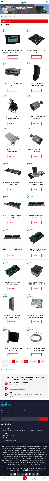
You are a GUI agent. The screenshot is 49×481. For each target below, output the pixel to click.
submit (43, 419)
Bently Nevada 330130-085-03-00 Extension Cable (36, 349)
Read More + (12, 57)
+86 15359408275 (8, 435)
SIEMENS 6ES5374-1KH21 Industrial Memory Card (36, 316)
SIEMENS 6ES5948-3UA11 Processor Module (12, 316)
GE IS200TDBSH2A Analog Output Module (36, 250)
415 (17, 361)
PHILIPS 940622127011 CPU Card (36, 51)
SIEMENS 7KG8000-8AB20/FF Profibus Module (36, 283)
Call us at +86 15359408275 (18, 383)
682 (43, 361)
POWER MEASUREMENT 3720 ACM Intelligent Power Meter (12, 51)
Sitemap (28, 468)
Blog (33, 468)
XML (37, 468)
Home (4, 16)
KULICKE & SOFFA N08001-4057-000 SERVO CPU (12, 217)
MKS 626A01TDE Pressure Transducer (36, 151)
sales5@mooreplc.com (10, 440)
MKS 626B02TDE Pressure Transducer (36, 117)
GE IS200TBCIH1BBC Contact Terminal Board (36, 217)
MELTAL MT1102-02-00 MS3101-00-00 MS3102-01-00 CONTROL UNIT (36, 184)
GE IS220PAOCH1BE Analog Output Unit (12, 250)
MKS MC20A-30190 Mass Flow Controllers (12, 151)
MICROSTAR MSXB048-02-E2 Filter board (12, 184)
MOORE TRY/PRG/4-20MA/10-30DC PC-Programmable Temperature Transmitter (12, 118)
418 (31, 361)
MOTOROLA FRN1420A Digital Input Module (36, 84)
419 (35, 361)
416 (22, 361)
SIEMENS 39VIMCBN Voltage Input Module (13, 349)
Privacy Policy (20, 470)
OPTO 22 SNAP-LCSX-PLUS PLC (12, 84)
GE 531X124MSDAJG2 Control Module (12, 283)
